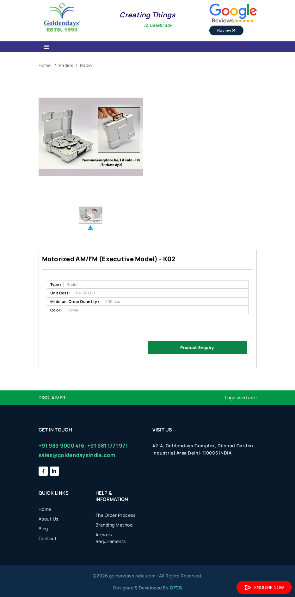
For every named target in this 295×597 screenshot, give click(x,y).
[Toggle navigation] (46, 46)
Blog (43, 529)
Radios (66, 65)
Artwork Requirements (110, 538)
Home (45, 65)
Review (226, 30)
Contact (48, 538)
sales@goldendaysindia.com (77, 455)
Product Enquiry (197, 347)
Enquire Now (264, 587)
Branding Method (114, 525)
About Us (48, 519)
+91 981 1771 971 (107, 445)
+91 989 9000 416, (62, 445)
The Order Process (115, 515)
